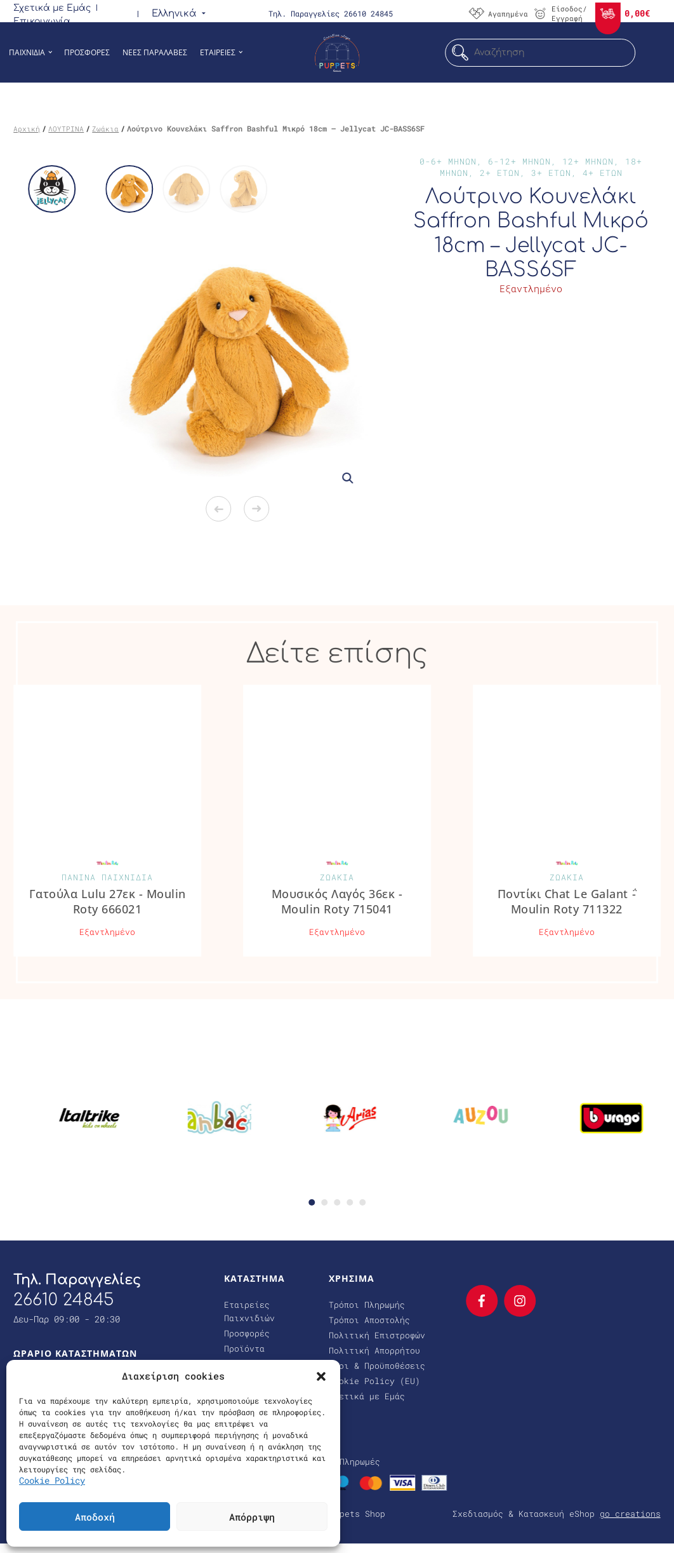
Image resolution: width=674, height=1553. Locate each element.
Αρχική (26, 128)
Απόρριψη (252, 1516)
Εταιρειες (217, 52)
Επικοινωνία (41, 21)
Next (256, 508)
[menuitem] (174, 13)
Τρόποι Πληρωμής (367, 1304)
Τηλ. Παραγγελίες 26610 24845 (330, 13)
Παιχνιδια (27, 52)
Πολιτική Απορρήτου (374, 1350)
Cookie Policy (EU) (374, 1381)
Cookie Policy (52, 1480)
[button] (321, 1375)
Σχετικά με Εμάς (52, 8)
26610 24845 (63, 1300)
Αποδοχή (95, 1516)
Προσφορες (87, 52)
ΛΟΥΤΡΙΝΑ (66, 128)
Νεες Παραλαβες (154, 52)
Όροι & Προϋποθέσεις (377, 1365)
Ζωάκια (105, 128)
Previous (218, 508)
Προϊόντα (244, 1348)
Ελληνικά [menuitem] (174, 13)
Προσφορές (247, 1333)
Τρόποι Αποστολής (369, 1320)
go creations (630, 1513)
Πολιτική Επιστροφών (377, 1335)
